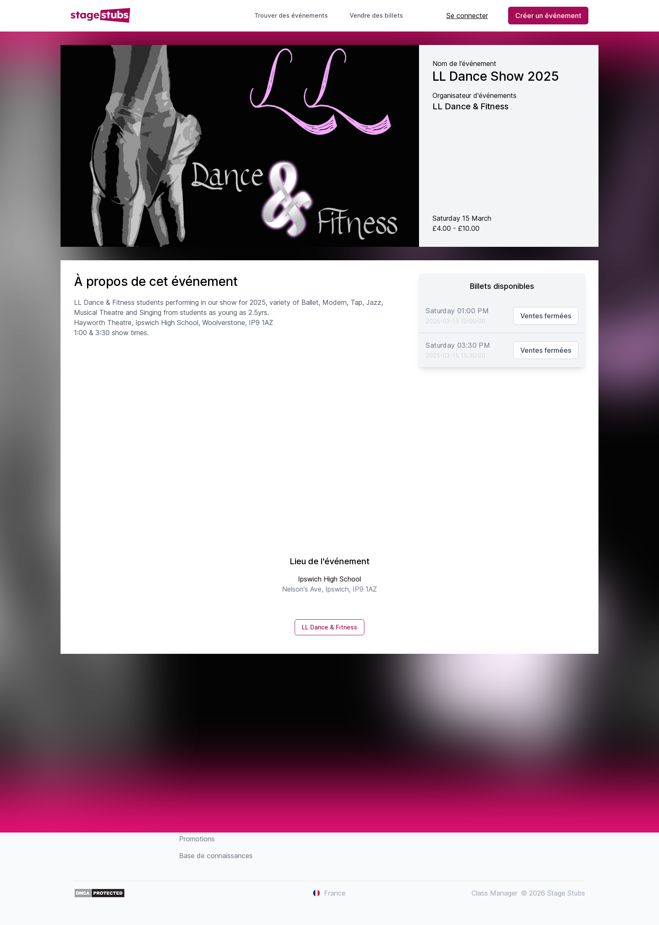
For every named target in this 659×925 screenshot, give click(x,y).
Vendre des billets (380, 15)
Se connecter (467, 15)
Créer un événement (548, 15)
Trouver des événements (291, 15)
